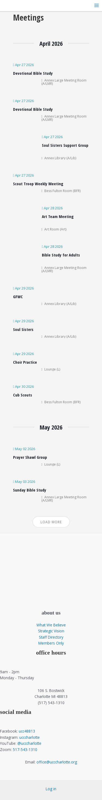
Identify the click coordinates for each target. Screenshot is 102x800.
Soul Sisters (23, 329)
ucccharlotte (29, 737)
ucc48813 (27, 731)
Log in (51, 788)
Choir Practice (25, 362)
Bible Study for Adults (61, 255)
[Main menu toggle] (96, 5)
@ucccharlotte (29, 743)
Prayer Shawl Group (30, 457)
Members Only (51, 643)
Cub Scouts (22, 395)
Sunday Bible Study (29, 490)
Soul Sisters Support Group (65, 145)
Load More (51, 522)
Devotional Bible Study (33, 73)
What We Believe (51, 624)
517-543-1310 (25, 749)
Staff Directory (51, 637)
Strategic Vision (51, 630)
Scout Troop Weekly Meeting (38, 183)
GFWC (18, 296)
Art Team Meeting (58, 216)
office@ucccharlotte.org (56, 762)
